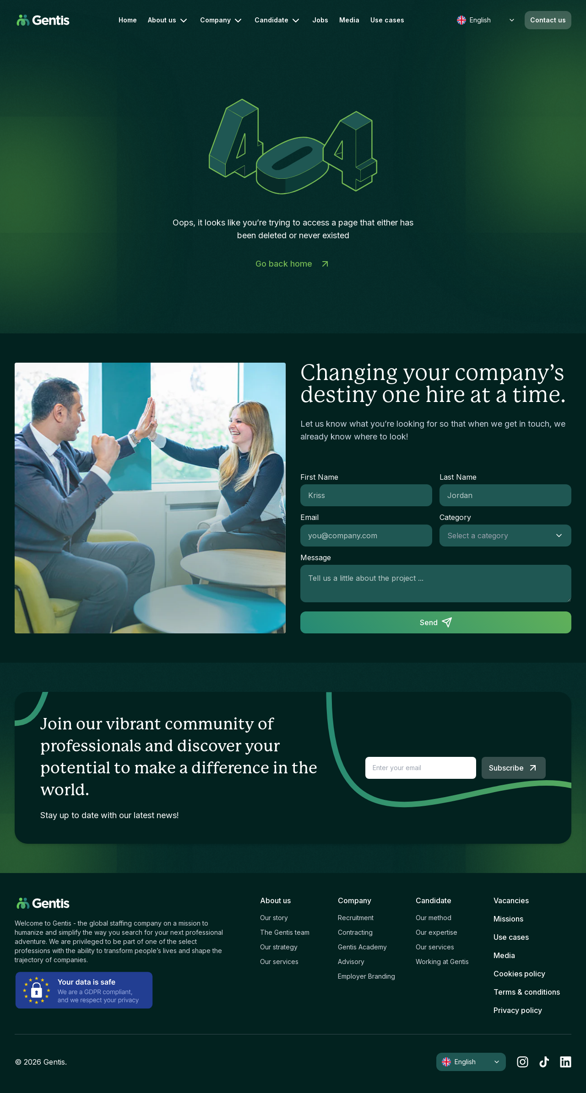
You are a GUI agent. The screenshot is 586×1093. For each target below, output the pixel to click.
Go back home (293, 263)
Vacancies (511, 900)
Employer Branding (366, 976)
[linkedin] (565, 1061)
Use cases (387, 20)
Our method (433, 918)
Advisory (351, 961)
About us (168, 20)
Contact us (548, 20)
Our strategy (279, 947)
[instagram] (522, 1061)
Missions (508, 918)
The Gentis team (284, 932)
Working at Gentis (442, 961)
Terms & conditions (527, 992)
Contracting (355, 932)
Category (455, 517)
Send (436, 622)
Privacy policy (518, 1010)
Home (128, 20)
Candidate (278, 20)
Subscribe (513, 767)
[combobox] (496, 535)
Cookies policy (519, 973)
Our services (279, 961)
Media (349, 20)
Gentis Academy (362, 947)
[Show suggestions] (562, 535)
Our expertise (436, 932)
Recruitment (356, 918)
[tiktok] (544, 1061)
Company (222, 20)
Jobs (320, 20)
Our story (274, 918)
